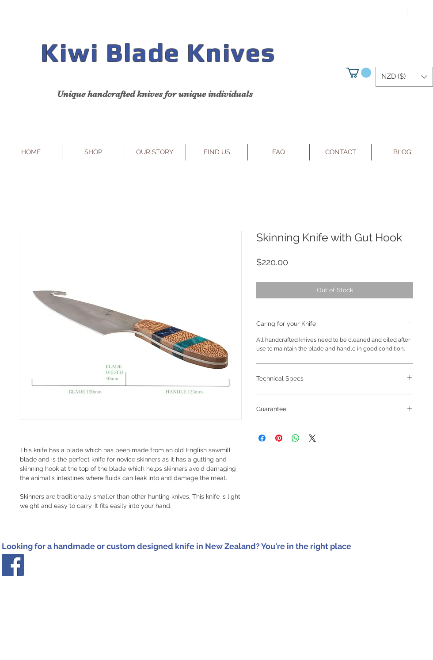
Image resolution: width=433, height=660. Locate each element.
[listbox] (404, 77)
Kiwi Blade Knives (158, 52)
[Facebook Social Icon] (13, 565)
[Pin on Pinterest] (278, 438)
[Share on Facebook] (262, 438)
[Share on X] (312, 438)
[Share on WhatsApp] (295, 438)
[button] (358, 73)
